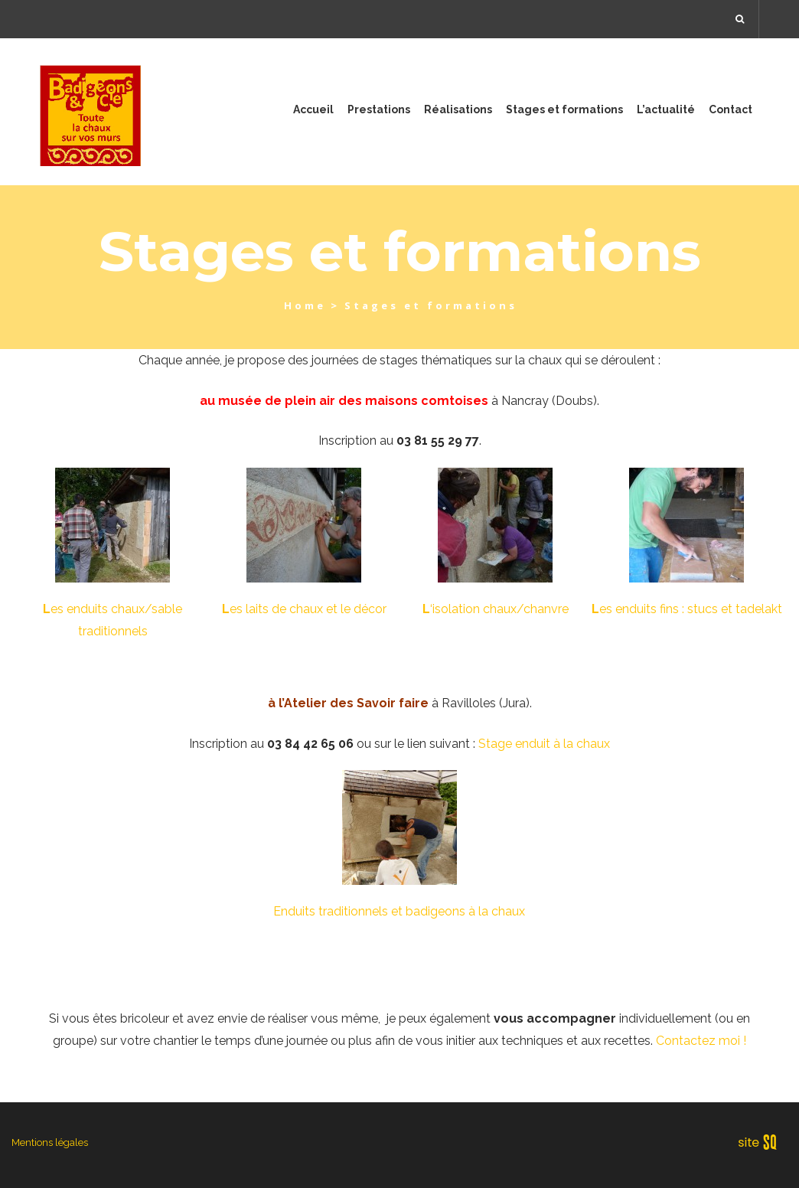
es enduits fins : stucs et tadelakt (687, 609)
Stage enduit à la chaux (544, 743)
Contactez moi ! (701, 1040)
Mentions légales (49, 1142)
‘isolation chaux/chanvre (495, 609)
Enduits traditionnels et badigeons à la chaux (399, 911)
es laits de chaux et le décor (304, 609)
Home (305, 305)
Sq (763, 1143)
